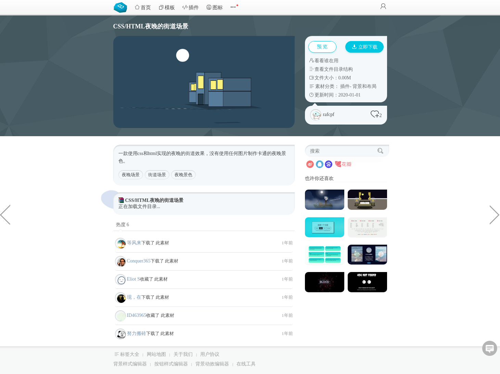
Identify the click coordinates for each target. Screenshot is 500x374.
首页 (142, 7)
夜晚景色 (183, 174)
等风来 (134, 242)
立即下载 (365, 47)
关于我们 (183, 354)
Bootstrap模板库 (121, 7)
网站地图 (156, 354)
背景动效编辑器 (212, 363)
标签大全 (129, 354)
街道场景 (157, 174)
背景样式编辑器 (130, 363)
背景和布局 (364, 86)
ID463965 (136, 315)
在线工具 (246, 363)
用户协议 (209, 354)
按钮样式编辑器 (171, 363)
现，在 (134, 297)
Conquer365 (139, 260)
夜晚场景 (131, 174)
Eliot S (133, 279)
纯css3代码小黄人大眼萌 (495, 214)
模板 (166, 7)
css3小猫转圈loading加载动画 (5, 214)
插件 (190, 7)
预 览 (322, 46)
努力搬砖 (136, 333)
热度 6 (122, 224)
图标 (214, 7)
